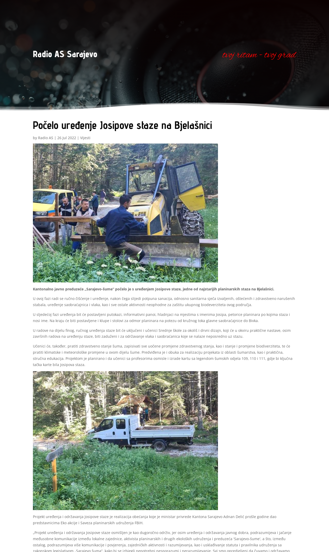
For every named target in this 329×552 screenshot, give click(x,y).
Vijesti (85, 137)
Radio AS (45, 137)
